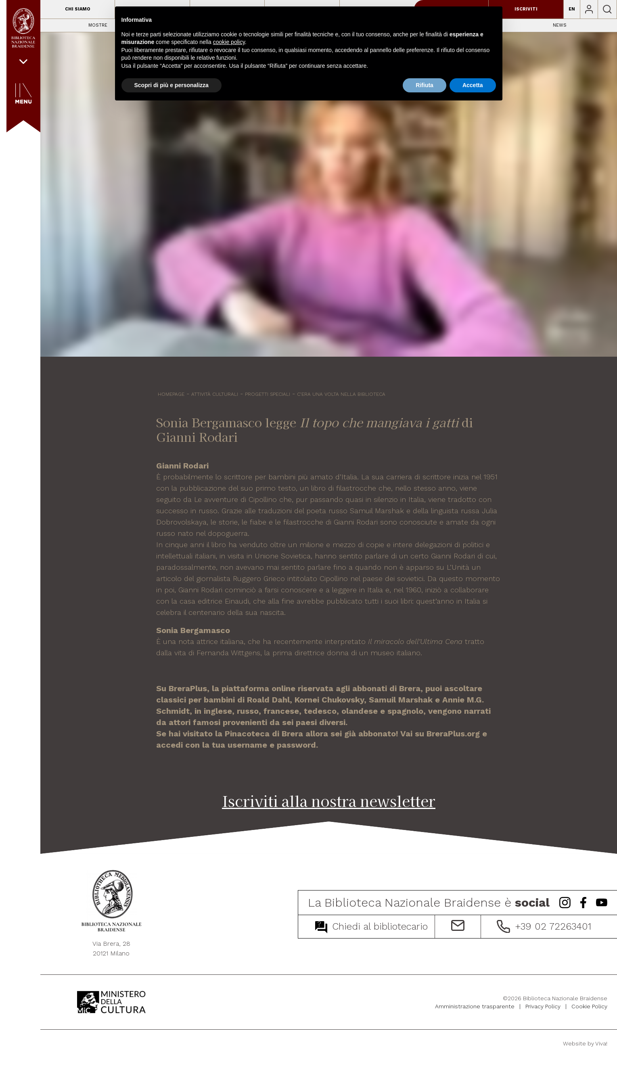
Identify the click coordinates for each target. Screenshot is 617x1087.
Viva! (601, 1043)
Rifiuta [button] (424, 85)
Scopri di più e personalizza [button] (171, 85)
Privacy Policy (543, 1006)
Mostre (97, 25)
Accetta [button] (472, 85)
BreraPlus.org (453, 733)
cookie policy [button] (229, 42)
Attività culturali (214, 394)
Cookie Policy (589, 1006)
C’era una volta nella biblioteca (341, 394)
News (560, 25)
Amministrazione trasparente (475, 1006)
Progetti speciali (267, 394)
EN (572, 9)
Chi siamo (77, 9)
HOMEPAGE (171, 394)
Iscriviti (526, 9)
